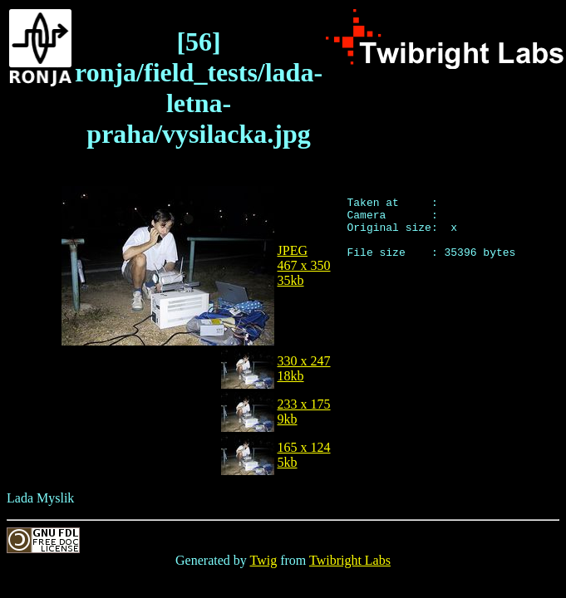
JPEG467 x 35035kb (304, 265)
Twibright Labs (350, 560)
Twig (264, 560)
